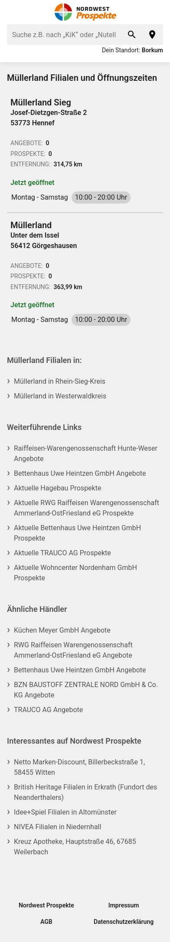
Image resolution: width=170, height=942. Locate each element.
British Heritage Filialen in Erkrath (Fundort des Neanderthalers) (85, 792)
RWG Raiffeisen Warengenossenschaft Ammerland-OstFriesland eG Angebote (73, 650)
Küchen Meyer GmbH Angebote (62, 630)
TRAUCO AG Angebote (48, 710)
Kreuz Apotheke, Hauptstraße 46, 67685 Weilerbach (75, 846)
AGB (46, 921)
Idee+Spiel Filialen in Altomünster (65, 812)
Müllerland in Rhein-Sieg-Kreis (59, 381)
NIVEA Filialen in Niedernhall (57, 827)
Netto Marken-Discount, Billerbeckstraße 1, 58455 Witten (79, 767)
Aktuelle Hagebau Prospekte (57, 488)
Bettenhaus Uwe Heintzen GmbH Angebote (80, 473)
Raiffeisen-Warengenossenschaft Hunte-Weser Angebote (85, 453)
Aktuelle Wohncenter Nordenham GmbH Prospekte (75, 572)
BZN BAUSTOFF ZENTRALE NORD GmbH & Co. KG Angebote (86, 690)
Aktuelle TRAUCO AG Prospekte (62, 553)
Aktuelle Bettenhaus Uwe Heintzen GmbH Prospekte (77, 533)
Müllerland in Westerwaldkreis (60, 396)
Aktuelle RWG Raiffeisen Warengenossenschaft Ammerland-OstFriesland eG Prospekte (86, 508)
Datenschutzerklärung (124, 921)
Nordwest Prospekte (46, 905)
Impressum (123, 905)
